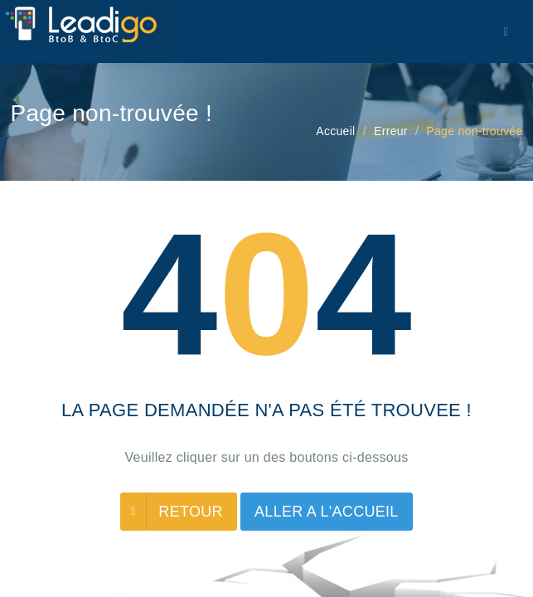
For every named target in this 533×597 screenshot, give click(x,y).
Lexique (245, 219)
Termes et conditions (402, 219)
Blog (194, 219)
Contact (496, 219)
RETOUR (190, 511)
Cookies (306, 219)
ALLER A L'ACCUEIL (326, 511)
